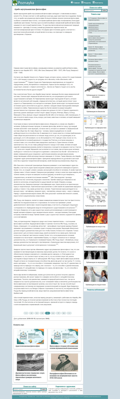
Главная (76, 3)
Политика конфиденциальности (92, 396)
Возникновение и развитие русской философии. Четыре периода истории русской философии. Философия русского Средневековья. (97, 69)
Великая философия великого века (95, 60)
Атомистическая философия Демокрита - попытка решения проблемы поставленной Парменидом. (97, 39)
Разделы (87, 3)
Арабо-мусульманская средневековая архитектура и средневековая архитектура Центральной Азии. (97, 28)
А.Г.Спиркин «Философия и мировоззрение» (97, 19)
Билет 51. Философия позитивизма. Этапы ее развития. (96, 48)
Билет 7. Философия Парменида (95, 55)
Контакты (99, 3)
